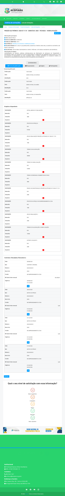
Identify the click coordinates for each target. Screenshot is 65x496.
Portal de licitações (25, 27)
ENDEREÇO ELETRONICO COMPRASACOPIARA (24, 43)
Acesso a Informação (14, 27)
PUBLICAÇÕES (44, 18)
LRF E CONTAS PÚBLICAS (36, 18)
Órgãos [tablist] (42, 66)
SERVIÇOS (28, 18)
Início (5, 27)
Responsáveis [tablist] (29, 66)
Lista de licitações (35, 27)
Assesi (26, 494)
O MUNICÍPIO (15, 18)
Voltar (7, 376)
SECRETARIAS (22, 18)
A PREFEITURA (8, 18)
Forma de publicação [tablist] (14, 66)
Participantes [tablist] (53, 66)
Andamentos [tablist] (32, 62)
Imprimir (57, 33)
